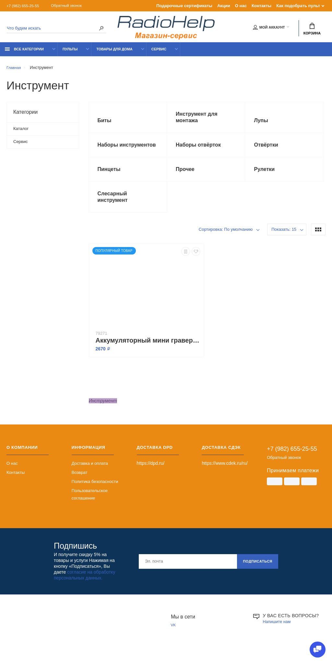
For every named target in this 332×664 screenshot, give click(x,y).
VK (173, 636)
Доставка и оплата (90, 474)
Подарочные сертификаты (184, 5)
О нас (241, 5)
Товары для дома (114, 53)
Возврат (80, 483)
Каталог (21, 132)
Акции (223, 5)
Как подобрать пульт (298, 5)
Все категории (24, 53)
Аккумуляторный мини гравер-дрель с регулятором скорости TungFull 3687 (148, 351)
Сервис (158, 53)
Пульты (70, 53)
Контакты (261, 5)
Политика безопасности (95, 492)
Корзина (312, 29)
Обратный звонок (73, 5)
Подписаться (255, 572)
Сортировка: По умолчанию (226, 240)
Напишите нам (278, 632)
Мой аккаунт (269, 28)
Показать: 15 (283, 240)
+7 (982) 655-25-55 (24, 5)
